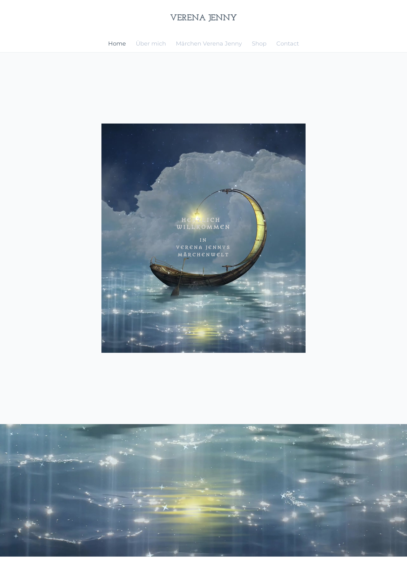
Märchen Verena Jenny (209, 43)
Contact (287, 43)
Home (117, 43)
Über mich (151, 43)
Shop (259, 43)
